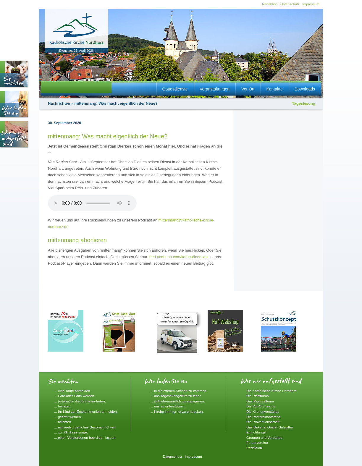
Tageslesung (303, 103)
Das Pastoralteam (260, 401)
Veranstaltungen (215, 89)
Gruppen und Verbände (264, 437)
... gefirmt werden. (68, 417)
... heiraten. (62, 406)
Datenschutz (290, 4)
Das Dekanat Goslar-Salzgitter (269, 427)
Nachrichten (59, 103)
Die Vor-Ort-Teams (260, 406)
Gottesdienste (175, 89)
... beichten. (63, 422)
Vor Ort (247, 89)
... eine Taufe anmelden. (72, 391)
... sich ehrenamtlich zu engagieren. (177, 401)
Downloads (305, 89)
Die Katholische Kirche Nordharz (271, 391)
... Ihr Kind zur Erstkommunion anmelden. (86, 411)
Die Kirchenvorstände (262, 411)
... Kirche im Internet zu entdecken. (177, 411)
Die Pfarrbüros (257, 396)
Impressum (310, 4)
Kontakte (274, 89)
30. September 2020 (64, 123)
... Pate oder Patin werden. (74, 396)
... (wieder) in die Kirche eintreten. (80, 401)
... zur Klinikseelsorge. (71, 432)
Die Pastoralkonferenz (263, 417)
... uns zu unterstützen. (167, 406)
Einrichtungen (256, 432)
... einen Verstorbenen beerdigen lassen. (85, 437)
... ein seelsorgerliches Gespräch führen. (85, 427)
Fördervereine (257, 442)
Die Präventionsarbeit (262, 422)
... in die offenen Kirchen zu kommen (178, 391)
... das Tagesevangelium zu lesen (175, 396)
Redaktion (270, 4)
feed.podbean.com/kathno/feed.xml (178, 257)
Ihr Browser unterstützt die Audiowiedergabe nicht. (92, 203)
